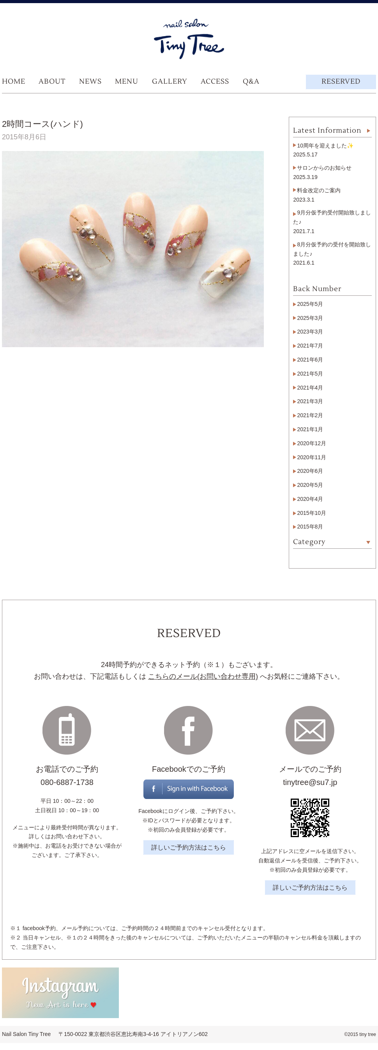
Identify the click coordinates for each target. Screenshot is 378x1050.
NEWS (90, 81)
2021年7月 (310, 345)
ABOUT (52, 81)
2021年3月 (310, 401)
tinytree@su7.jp (310, 782)
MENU (126, 81)
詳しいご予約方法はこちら (188, 847)
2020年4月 (310, 499)
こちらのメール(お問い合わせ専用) (203, 676)
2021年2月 (310, 415)
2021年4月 (310, 388)
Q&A (251, 81)
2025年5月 (310, 304)
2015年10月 (311, 513)
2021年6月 (310, 359)
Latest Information (327, 130)
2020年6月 (310, 471)
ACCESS (215, 81)
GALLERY (169, 81)
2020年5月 (310, 485)
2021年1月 (310, 429)
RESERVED (340, 81)
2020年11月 (311, 457)
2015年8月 (310, 526)
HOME (13, 81)
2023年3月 (310, 331)
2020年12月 (311, 443)
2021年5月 (310, 373)
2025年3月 (310, 318)
